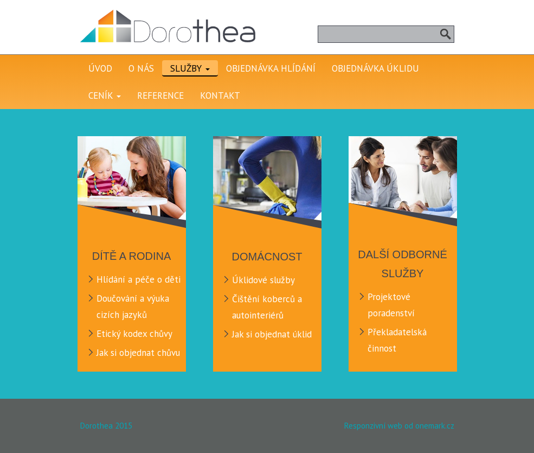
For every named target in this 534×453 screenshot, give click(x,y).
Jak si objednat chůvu (138, 353)
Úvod (100, 68)
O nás (141, 68)
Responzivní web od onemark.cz (399, 425)
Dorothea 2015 (106, 425)
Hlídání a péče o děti (138, 279)
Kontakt (220, 95)
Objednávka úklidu (375, 68)
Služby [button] (190, 68)
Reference (160, 95)
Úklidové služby (263, 280)
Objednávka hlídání (271, 68)
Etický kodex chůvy (134, 334)
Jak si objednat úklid (272, 334)
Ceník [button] (104, 95)
